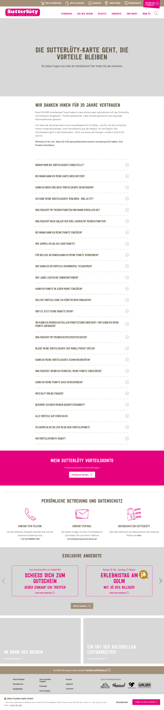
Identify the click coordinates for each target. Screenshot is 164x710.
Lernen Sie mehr (16, 705)
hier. (139, 535)
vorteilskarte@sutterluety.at (82, 538)
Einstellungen (122, 702)
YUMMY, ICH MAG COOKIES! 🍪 (146, 702)
